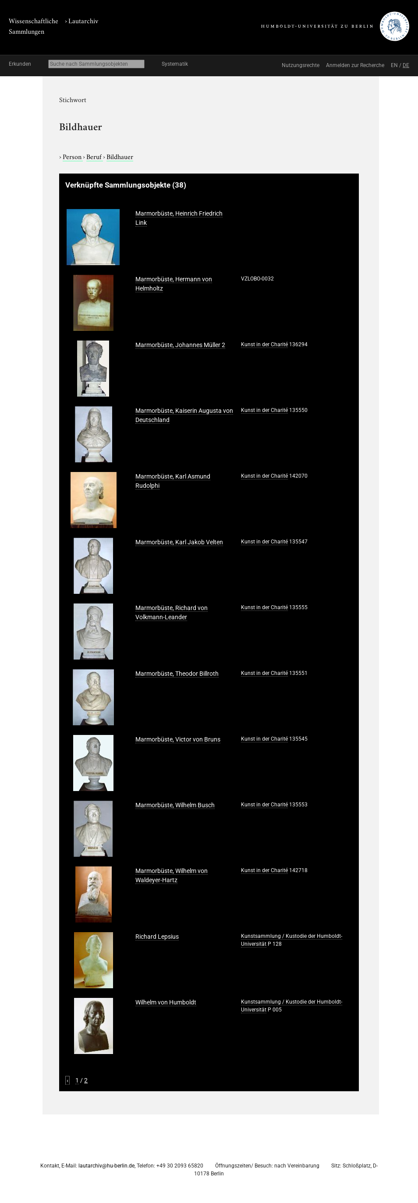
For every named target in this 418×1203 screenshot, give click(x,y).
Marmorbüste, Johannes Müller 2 (180, 344)
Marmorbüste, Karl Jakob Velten (179, 542)
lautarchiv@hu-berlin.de (106, 1166)
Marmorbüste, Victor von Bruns (177, 739)
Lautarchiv (83, 20)
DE (406, 65)
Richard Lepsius (157, 936)
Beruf (94, 156)
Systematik (175, 64)
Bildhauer (119, 156)
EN (394, 65)
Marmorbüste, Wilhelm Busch (175, 805)
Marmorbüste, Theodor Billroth (177, 673)
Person (73, 156)
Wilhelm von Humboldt (165, 1002)
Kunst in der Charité (264, 344)
